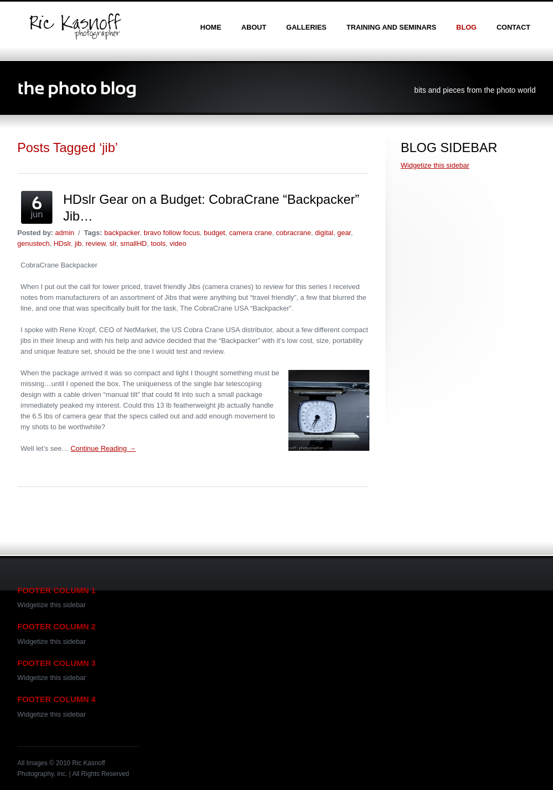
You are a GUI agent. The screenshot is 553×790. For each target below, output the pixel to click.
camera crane (250, 233)
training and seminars (391, 27)
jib (78, 243)
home (210, 27)
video (178, 243)
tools (158, 243)
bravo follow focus (172, 233)
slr (113, 243)
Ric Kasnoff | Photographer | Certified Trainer (75, 26)
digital (324, 233)
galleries (306, 27)
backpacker (122, 233)
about (253, 27)
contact (513, 27)
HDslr (62, 243)
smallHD (133, 243)
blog (466, 27)
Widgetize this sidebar (435, 165)
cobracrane (293, 233)
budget (214, 233)
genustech (33, 243)
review (96, 243)
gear (343, 233)
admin (64, 233)
